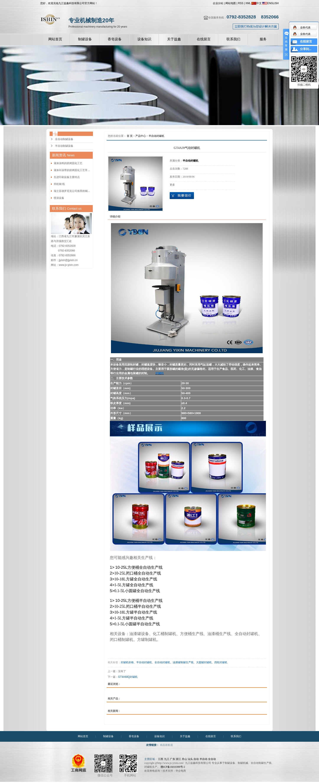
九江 (166, 759)
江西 (160, 759)
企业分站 (218, 3)
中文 (256, 3)
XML (248, 3)
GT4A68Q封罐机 (128, 676)
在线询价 (182, 195)
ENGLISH (270, 3)
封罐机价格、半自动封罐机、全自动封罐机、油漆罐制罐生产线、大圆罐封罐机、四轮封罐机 (174, 662)
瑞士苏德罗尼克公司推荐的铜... (72, 191)
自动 (196, 759)
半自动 (203, 759)
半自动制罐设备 (64, 145)
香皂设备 (115, 39)
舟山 (184, 759)
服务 (263, 39)
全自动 (212, 759)
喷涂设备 (59, 197)
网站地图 (230, 3)
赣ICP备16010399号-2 (173, 766)
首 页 (130, 135)
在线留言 (204, 39)
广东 (172, 759)
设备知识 (144, 39)
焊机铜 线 (59, 184)
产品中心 (140, 135)
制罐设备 (85, 39)
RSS (240, 3)
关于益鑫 (174, 39)
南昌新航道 (166, 744)
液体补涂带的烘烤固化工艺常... (72, 170)
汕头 (190, 759)
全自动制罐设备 (64, 139)
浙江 (178, 759)
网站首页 (55, 39)
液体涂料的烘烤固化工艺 (68, 163)
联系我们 (233, 39)
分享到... (305, 49)
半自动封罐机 (156, 135)
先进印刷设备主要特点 (67, 177)
